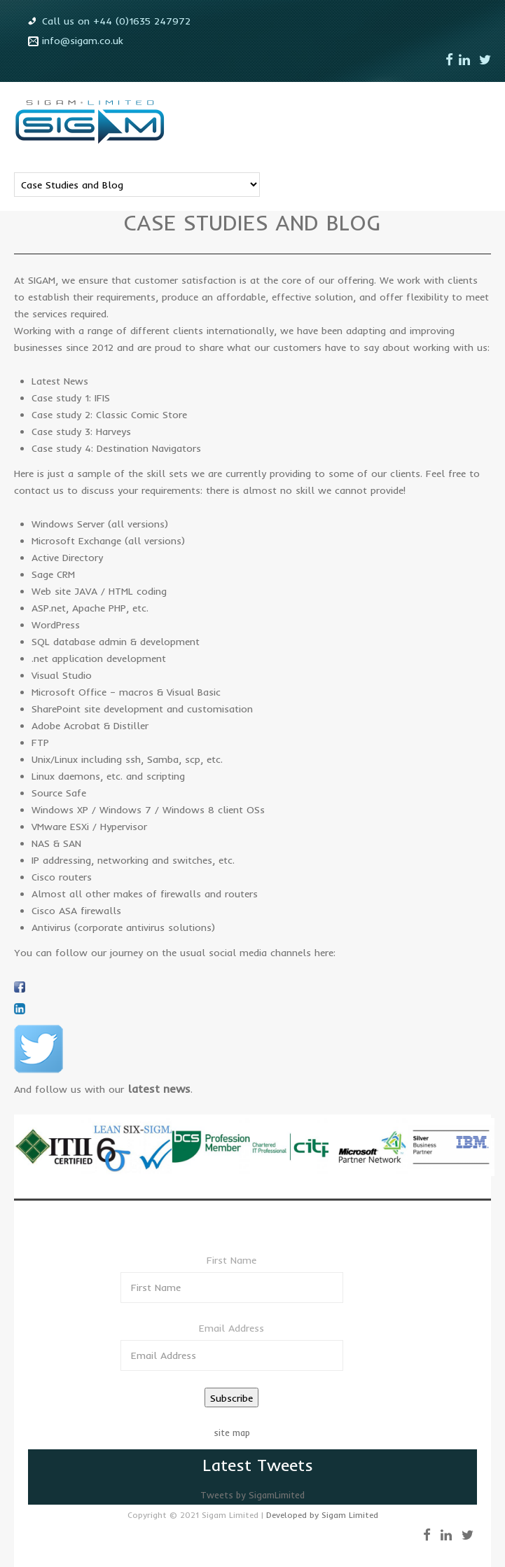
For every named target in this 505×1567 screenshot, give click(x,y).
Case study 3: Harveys (81, 431)
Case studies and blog (252, 222)
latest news (159, 1089)
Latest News (60, 381)
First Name (231, 1260)
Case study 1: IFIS (71, 398)
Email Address (231, 1328)
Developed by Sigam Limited (322, 1515)
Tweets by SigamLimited (252, 1494)
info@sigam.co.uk (82, 40)
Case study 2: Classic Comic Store (109, 414)
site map (232, 1432)
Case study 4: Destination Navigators (116, 448)
